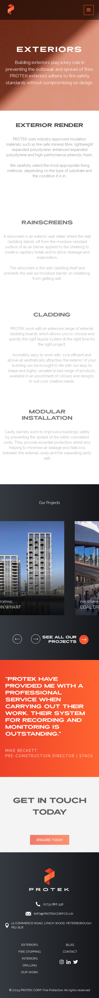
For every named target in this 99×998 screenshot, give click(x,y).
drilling (30, 965)
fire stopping (29, 951)
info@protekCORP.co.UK (53, 914)
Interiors (30, 958)
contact (70, 951)
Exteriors (29, 945)
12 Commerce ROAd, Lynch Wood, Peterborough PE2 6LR (51, 925)
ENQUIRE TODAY (50, 846)
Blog (70, 945)
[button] (89, 10)
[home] (10, 10)
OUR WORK (29, 972)
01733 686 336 (53, 904)
